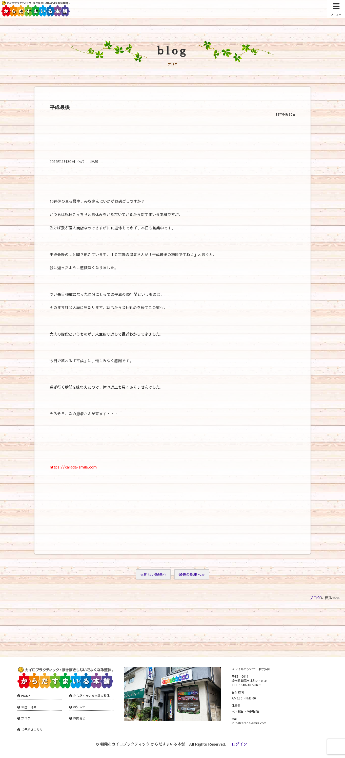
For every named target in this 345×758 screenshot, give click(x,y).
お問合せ (79, 718)
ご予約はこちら (32, 730)
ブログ (315, 597)
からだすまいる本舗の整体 (91, 696)
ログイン (239, 744)
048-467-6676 (251, 685)
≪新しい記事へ (153, 574)
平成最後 (60, 107)
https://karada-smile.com (73, 467)
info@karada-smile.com (249, 723)
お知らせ (79, 707)
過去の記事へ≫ (191, 574)
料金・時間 (28, 707)
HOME (26, 696)
